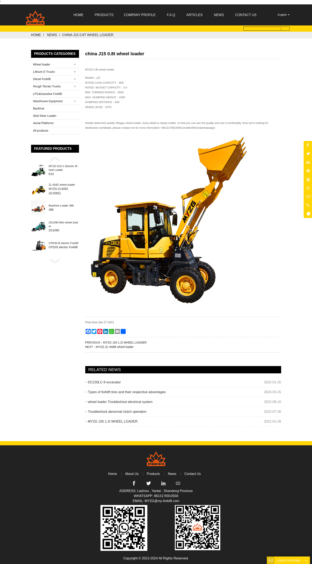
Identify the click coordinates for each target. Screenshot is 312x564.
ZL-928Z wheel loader (62, 184)
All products (40, 130)
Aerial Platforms (43, 123)
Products (153, 474)
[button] (55, 159)
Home (36, 35)
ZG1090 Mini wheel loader (63, 224)
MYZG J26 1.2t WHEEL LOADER (125, 342)
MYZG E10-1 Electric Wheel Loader (63, 168)
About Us (132, 474)
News (52, 35)
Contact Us (192, 474)
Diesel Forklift (42, 79)
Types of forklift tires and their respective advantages (127, 392)
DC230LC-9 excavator (104, 382)
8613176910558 (166, 496)
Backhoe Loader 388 (61, 205)
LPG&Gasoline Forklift (47, 94)
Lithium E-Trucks (44, 71)
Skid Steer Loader (44, 115)
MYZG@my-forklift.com (162, 501)
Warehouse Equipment (48, 101)
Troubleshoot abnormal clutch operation (117, 411)
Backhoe (38, 108)
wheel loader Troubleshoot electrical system (120, 402)
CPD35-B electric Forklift (63, 243)
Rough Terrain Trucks (47, 86)
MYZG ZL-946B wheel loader (115, 347)
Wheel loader (41, 64)
